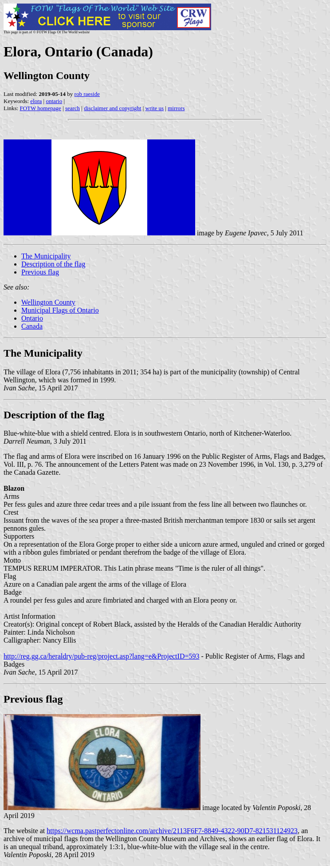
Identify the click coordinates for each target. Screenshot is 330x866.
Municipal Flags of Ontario (60, 310)
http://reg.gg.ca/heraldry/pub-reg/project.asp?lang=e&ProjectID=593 (101, 656)
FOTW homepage (40, 108)
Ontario (32, 318)
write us (154, 108)
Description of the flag (53, 264)
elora (36, 101)
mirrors (176, 108)
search (72, 108)
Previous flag (40, 272)
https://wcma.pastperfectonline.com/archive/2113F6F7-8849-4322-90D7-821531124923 (172, 830)
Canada (32, 326)
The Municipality (46, 256)
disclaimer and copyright (112, 108)
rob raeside (87, 94)
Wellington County (48, 302)
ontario (54, 101)
